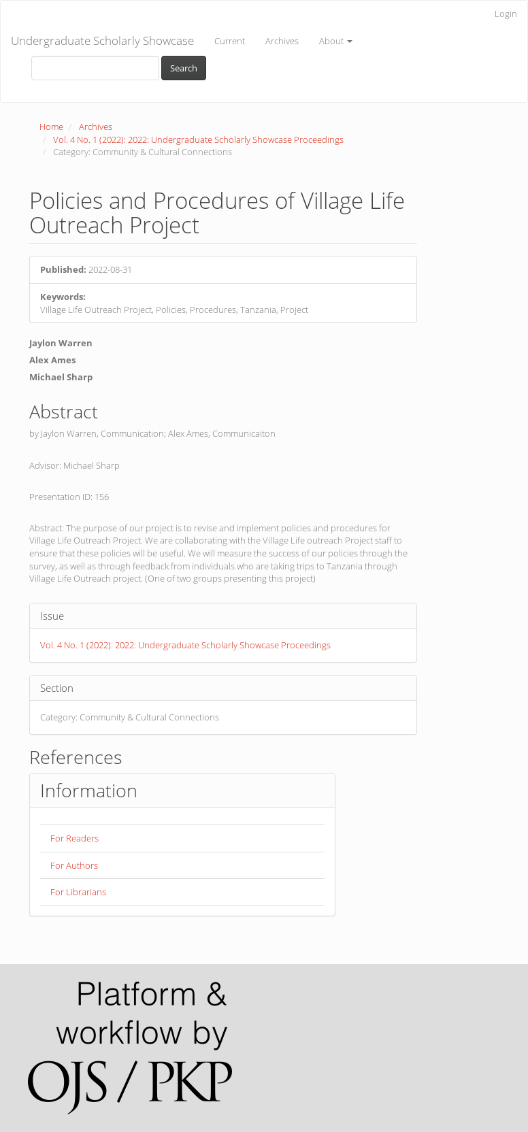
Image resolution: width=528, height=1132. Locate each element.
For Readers (74, 838)
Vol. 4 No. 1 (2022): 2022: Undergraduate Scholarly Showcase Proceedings (198, 139)
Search (183, 68)
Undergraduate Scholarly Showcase (102, 40)
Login (506, 13)
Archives (282, 41)
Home (51, 126)
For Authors (74, 865)
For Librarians (78, 892)
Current (229, 41)
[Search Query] (95, 68)
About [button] (335, 41)
